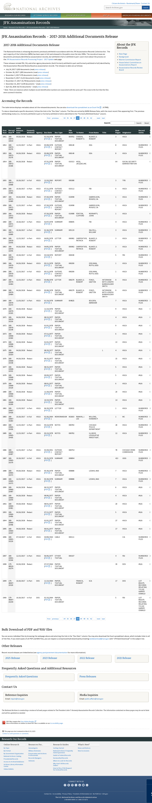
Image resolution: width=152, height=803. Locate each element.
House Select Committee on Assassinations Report (130, 63)
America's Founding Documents (137, 15)
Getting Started (58, 748)
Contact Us (145, 3)
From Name (94, 132)
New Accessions (83, 751)
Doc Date (48, 132)
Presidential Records (11, 759)
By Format (7, 751)
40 (84, 118)
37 (74, 118)
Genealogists (33, 748)
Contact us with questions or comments (15, 734)
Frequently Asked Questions (21, 676)
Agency (39, 132)
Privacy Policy (67, 794)
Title (104, 132)
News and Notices (84, 748)
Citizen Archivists (118, 3)
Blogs (83, 785)
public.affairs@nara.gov (94, 699)
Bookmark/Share (133, 3)
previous (55, 118)
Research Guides (61, 744)
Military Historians (34, 751)
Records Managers (34, 758)
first (49, 118)
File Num (71, 131)
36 (71, 118)
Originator (126, 132)
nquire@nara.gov (17, 699)
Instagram (72, 785)
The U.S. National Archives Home (31, 6)
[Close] (149, 781)
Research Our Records (15, 15)
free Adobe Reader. (28, 721)
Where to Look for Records (62, 761)
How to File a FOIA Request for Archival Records (62, 769)
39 (81, 118)
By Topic (6, 748)
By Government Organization (14, 753)
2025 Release (12, 658)
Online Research (11, 744)
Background (123, 57)
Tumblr (76, 785)
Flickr (87, 785)
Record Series (142, 131)
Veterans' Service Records (46, 15)
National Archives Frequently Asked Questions (63, 752)
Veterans (31, 761)
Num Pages (118, 131)
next (98, 118)
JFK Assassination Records (35, 27)
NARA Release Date (19, 130)
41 (88, 118)
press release (39, 69)
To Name (80, 132)
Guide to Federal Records (62, 755)
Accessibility (57, 794)
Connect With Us (76, 781)
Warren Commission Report (130, 59)
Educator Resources (76, 15)
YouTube (79, 785)
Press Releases (88, 676)
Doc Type (58, 132)
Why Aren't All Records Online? (61, 764)
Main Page (123, 54)
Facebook (65, 785)
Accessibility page (56, 723)
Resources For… (35, 744)
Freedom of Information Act (82, 794)
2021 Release (124, 658)
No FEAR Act (97, 794)
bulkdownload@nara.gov (99, 639)
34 (64, 118)
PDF (46, 139)
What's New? (84, 744)
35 (68, 118)
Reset (147, 123)
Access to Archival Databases (14, 762)
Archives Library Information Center (13, 765)
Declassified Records (60, 758)
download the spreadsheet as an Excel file (83, 107)
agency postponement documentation (52, 652)
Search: (107, 123)
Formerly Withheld (30, 131)
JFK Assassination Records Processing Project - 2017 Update (30, 59)
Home (5, 27)
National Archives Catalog (12, 756)
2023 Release (49, 658)
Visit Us (106, 15)
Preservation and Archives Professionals (37, 754)
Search (145, 8)
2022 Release (87, 658)
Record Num (11, 131)
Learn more (131, 799)
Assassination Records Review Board (130, 68)
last (103, 118)
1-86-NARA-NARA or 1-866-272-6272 (76, 800)
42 (91, 118)
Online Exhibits (9, 769)
